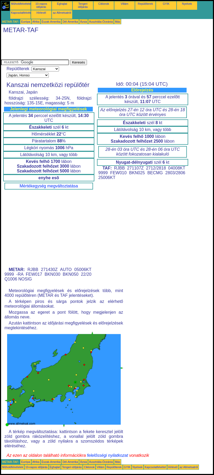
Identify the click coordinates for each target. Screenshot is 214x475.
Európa (25, 21)
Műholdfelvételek (21, 3)
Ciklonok (103, 3)
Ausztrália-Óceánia (101, 21)
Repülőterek (145, 3)
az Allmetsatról (62, 12)
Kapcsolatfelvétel (21, 12)
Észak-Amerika (51, 21)
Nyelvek (187, 3)
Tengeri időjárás (83, 5)
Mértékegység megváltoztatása (49, 186)
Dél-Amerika (70, 21)
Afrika (36, 21)
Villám (124, 3)
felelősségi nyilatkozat (107, 455)
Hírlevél (41, 12)
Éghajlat (62, 3)
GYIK (166, 3)
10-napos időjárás (41, 5)
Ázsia (83, 21)
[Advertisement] (97, 48)
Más (117, 21)
